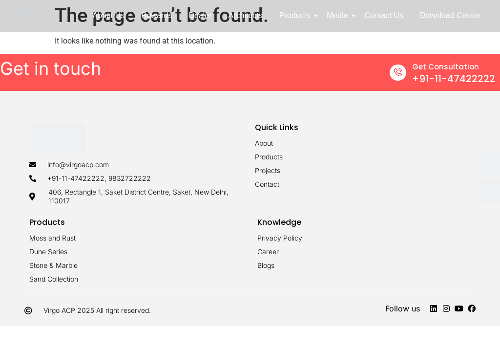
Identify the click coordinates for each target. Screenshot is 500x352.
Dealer (199, 15)
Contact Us (384, 15)
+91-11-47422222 (453, 79)
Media (339, 15)
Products (296, 15)
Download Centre (450, 15)
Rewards (156, 15)
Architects (246, 15)
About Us (108, 15)
